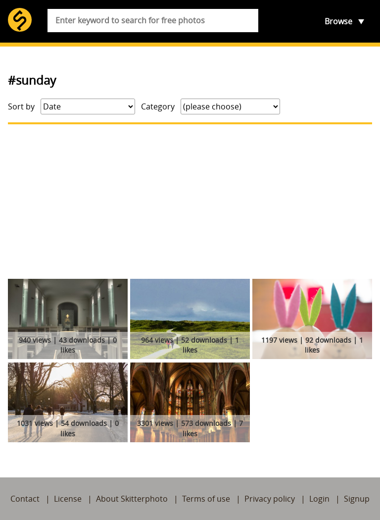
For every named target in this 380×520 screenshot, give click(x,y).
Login (319, 498)
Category (158, 106)
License (68, 498)
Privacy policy (269, 498)
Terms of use (206, 498)
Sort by (21, 106)
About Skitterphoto (132, 498)
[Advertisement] (190, 201)
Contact (25, 498)
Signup (357, 498)
